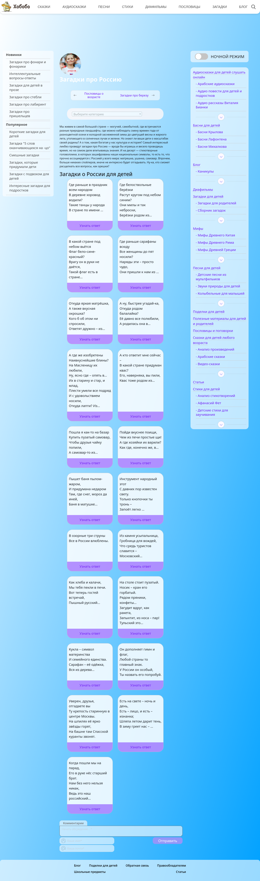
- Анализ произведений (220, 360)
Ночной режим (227, 56)
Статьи (181, 872)
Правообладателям (171, 865)
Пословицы (188, 6)
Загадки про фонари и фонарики (27, 64)
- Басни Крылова (214, 134)
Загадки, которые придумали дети (23, 164)
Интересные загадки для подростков (29, 187)
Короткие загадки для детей (27, 134)
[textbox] (107, 114)
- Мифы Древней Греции (221, 251)
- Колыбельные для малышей (217, 301)
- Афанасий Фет (214, 413)
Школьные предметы (90, 872)
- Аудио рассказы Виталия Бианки (215, 106)
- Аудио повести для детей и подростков (217, 95)
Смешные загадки (24, 155)
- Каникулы (210, 173)
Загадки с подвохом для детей (29, 176)
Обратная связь (137, 865)
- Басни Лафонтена (216, 141)
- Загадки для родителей (221, 205)
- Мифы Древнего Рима (220, 244)
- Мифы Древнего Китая (221, 237)
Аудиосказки (74, 6)
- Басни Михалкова (216, 148)
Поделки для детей (103, 865)
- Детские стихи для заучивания (217, 423)
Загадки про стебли (25, 97)
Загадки (218, 6)
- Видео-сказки (213, 374)
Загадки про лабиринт (27, 104)
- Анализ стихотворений (221, 406)
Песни (103, 6)
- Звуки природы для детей (218, 290)
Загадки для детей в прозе (25, 87)
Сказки (43, 6)
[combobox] (107, 114)
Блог (241, 6)
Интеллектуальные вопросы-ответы (24, 75)
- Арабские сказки (215, 367)
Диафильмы (154, 6)
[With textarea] (121, 831)
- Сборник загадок (216, 212)
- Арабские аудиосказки (220, 85)
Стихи (126, 6)
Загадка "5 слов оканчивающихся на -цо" (29, 145)
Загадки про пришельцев (19, 113)
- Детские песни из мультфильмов (216, 278)
